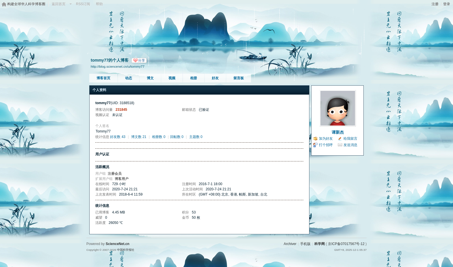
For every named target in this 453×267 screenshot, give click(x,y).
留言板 (238, 78)
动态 (128, 78)
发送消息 (350, 145)
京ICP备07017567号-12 (346, 244)
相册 (193, 78)
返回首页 (59, 4)
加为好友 (326, 139)
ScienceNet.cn (117, 244)
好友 (215, 78)
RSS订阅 (83, 4)
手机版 (305, 244)
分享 (141, 60)
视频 (171, 78)
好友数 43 (117, 137)
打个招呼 (326, 145)
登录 (446, 4)
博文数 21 (138, 137)
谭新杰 (338, 132)
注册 (435, 4)
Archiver (290, 244)
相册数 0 (158, 137)
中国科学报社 (125, 249)
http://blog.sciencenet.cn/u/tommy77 (117, 66)
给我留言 (350, 139)
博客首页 (103, 78)
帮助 (99, 4)
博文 (150, 78)
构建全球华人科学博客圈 (26, 4)
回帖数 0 (176, 137)
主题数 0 (196, 137)
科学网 (319, 244)
